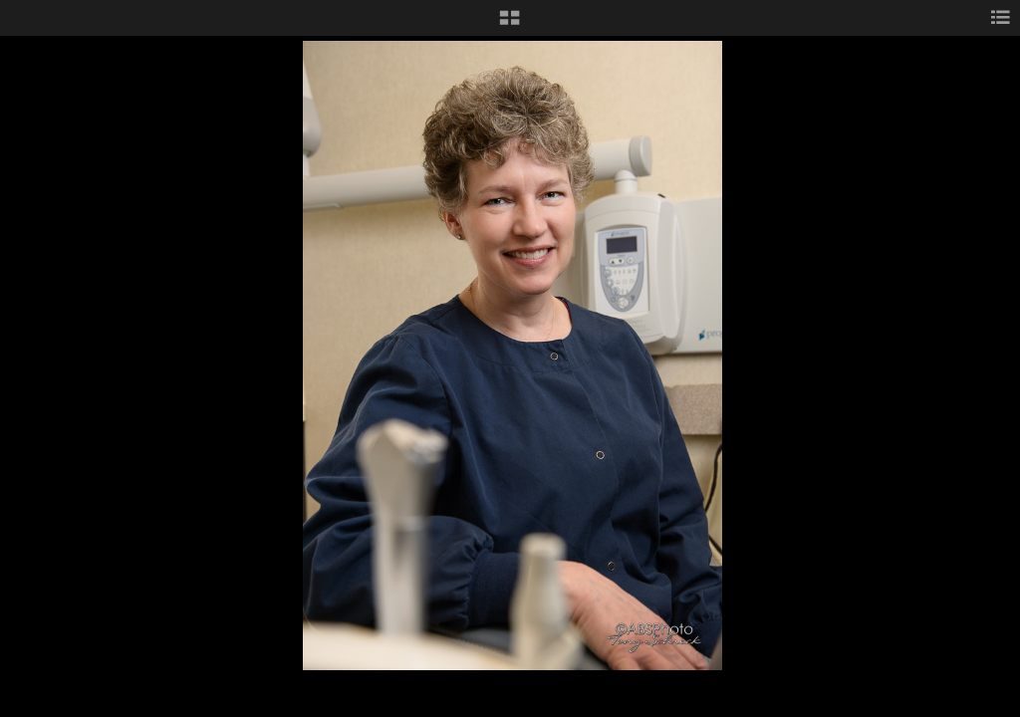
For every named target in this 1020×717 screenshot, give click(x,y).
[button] (509, 25)
